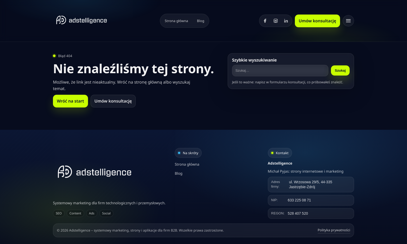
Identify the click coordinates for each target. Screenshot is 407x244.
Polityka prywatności (334, 230)
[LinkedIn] (286, 20)
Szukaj (340, 70)
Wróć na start (70, 101)
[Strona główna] (81, 20)
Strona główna (176, 20)
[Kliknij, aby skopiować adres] (311, 184)
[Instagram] (275, 20)
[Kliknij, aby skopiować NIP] (311, 200)
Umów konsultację (317, 21)
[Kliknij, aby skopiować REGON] (311, 213)
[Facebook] (265, 20)
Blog (200, 20)
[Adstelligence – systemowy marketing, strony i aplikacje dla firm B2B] (110, 171)
